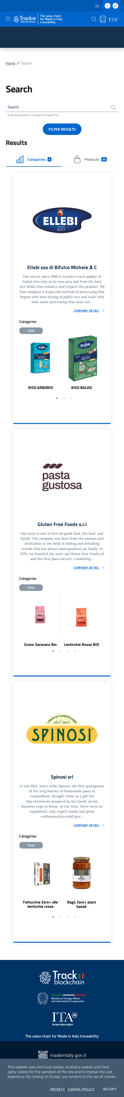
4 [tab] (74, 650)
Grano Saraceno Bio (40, 644)
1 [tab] (56, 398)
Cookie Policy (81, 1089)
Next (108, 365)
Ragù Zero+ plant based (81, 904)
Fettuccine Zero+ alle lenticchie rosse (40, 904)
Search (13, 107)
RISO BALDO (81, 387)
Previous (15, 365)
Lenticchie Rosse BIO (81, 644)
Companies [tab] (33, 159)
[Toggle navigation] (8, 19)
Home (10, 63)
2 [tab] (64, 398)
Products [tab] (90, 159)
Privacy (57, 1089)
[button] (94, 19)
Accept (109, 1089)
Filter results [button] (62, 129)
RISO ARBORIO (40, 387)
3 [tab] (71, 398)
